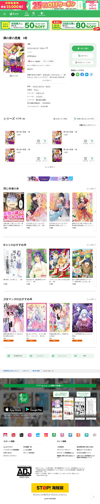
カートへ (84, 56)
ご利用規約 (60, 447)
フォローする (47, 48)
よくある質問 (27, 450)
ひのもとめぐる (33, 48)
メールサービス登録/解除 (11, 450)
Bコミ (36, 90)
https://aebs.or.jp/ (42, 475)
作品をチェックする (84, 62)
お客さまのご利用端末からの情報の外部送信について (86, 456)
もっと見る (90, 188)
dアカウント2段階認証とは (65, 453)
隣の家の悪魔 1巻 (23, 132)
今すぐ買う (84, 48)
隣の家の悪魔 (41, 100)
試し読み (15, 76)
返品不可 (30, 69)
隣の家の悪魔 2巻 (70, 132)
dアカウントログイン (10, 456)
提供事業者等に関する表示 (85, 447)
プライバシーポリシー (64, 450)
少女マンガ (40, 93)
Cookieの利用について (84, 453)
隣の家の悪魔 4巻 (70, 149)
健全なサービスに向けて (84, 450)
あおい (42, 48)
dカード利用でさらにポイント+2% (38, 65)
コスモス (39, 96)
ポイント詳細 (48, 61)
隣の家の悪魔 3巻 (23, 149)
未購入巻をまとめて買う (86, 119)
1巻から (82, 125)
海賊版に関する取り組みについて (66, 456)
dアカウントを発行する (41, 494)
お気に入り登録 (61, 119)
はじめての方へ (8, 447)
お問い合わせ (7, 453)
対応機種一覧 (27, 447)
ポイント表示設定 (28, 453)
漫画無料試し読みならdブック (11, 370)
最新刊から (92, 125)
